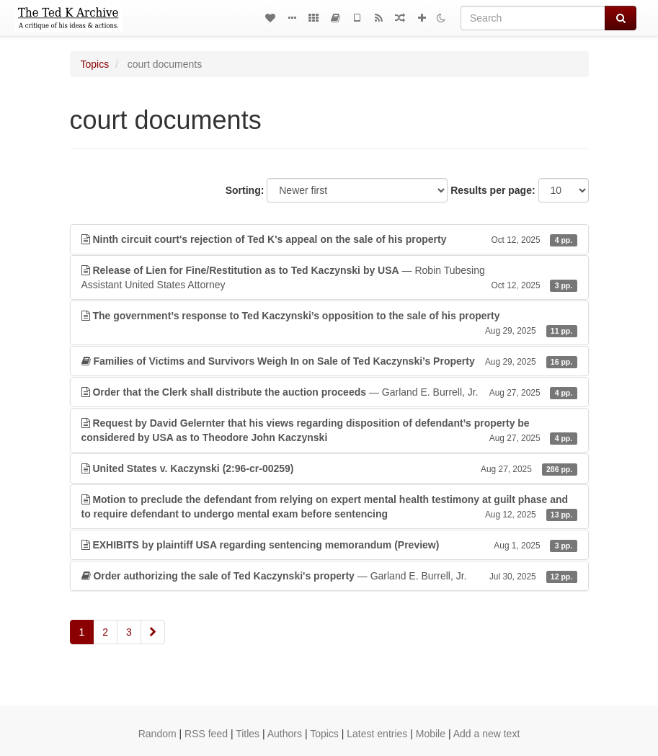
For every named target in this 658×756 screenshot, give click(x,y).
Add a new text (486, 733)
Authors (284, 733)
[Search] (533, 18)
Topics (95, 64)
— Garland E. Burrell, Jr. (329, 392)
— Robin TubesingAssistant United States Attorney (329, 278)
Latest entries (377, 733)
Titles (247, 733)
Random (157, 733)
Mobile (430, 733)
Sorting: (245, 190)
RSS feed (206, 733)
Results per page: (492, 190)
